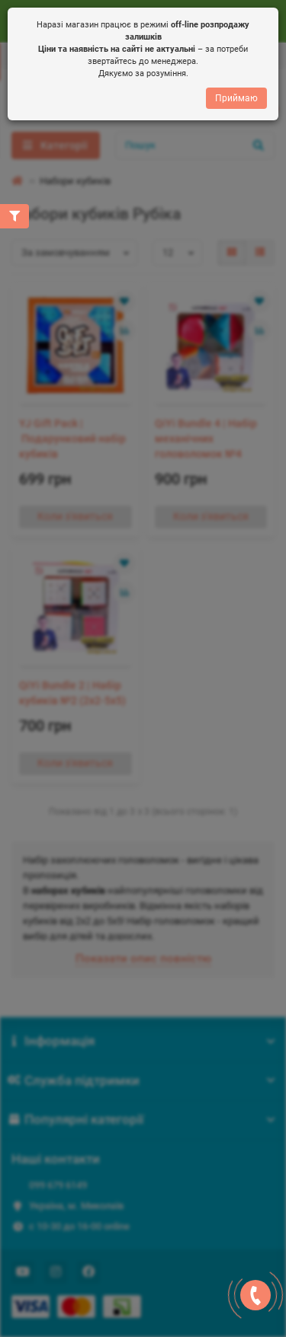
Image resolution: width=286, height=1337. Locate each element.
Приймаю (236, 97)
